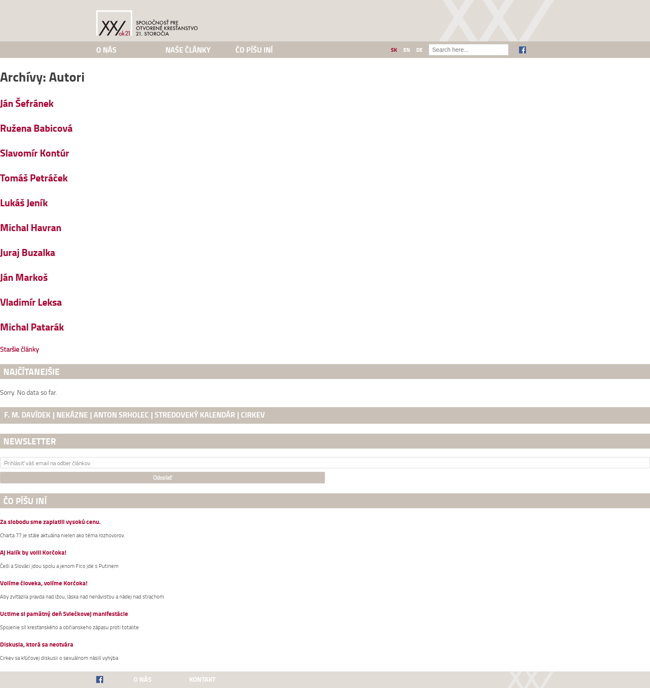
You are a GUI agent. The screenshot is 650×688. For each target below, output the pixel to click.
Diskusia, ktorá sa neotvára (36, 645)
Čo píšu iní (254, 49)
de (419, 50)
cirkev (253, 414)
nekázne (72, 414)
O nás (106, 49)
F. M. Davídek (27, 414)
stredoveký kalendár (195, 414)
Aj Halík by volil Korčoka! (33, 553)
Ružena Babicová (36, 128)
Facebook (522, 49)
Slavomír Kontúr (34, 152)
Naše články (188, 49)
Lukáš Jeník (24, 202)
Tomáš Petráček (34, 177)
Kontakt (202, 679)
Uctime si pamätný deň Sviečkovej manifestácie (64, 614)
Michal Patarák (32, 326)
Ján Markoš (24, 277)
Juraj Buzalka (27, 252)
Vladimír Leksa (31, 302)
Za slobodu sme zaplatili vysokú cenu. (50, 522)
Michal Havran (30, 227)
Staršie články (19, 349)
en (406, 50)
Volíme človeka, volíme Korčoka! (43, 583)
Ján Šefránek (26, 103)
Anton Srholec (121, 414)
